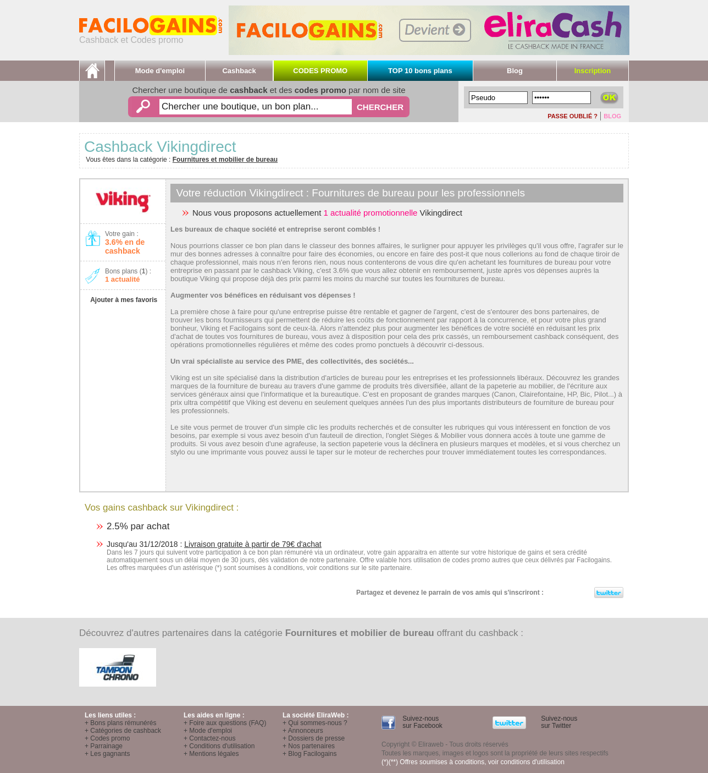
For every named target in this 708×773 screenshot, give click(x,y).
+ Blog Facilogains (309, 754)
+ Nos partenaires (309, 746)
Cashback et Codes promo (150, 36)
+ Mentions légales (211, 754)
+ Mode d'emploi (208, 730)
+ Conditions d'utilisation (219, 746)
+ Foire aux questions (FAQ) (225, 723)
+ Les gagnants (107, 754)
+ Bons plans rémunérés (120, 723)
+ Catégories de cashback (123, 730)
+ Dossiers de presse (314, 738)
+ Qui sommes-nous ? (315, 723)
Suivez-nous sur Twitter (558, 722)
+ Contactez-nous (209, 738)
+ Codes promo (107, 738)
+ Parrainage (104, 746)
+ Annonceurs (303, 730)
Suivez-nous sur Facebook (421, 722)
